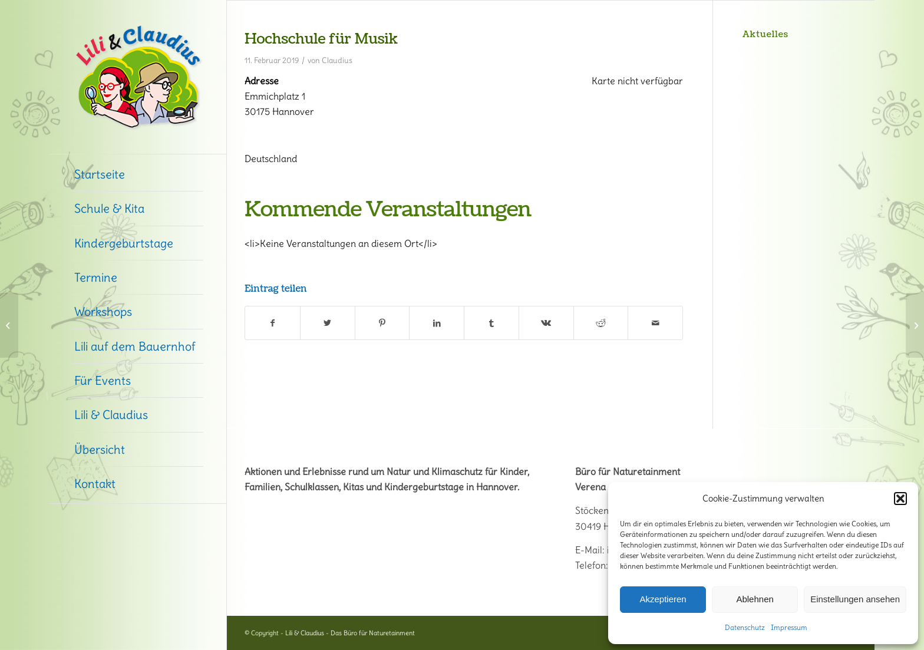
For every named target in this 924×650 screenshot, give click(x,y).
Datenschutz (745, 627)
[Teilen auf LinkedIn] (437, 322)
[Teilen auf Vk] (546, 322)
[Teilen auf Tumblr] (491, 322)
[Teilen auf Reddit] (601, 322)
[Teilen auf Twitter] (328, 322)
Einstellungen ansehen (855, 599)
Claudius (337, 60)
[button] (900, 498)
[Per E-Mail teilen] (655, 322)
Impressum (789, 627)
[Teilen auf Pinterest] (382, 322)
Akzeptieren (662, 599)
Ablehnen (754, 599)
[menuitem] (137, 174)
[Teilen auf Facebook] (272, 322)
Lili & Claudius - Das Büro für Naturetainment (350, 633)
